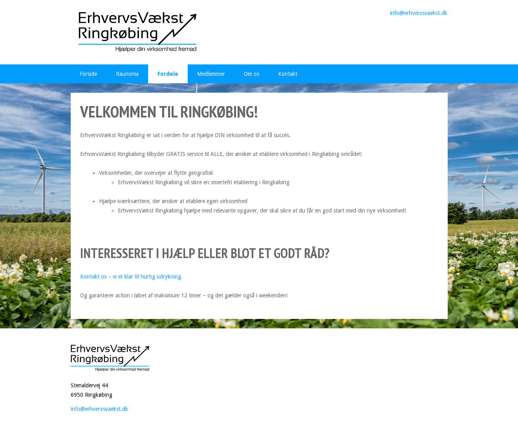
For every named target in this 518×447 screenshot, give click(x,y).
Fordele (167, 74)
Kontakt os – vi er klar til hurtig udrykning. (131, 276)
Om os (251, 74)
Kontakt (287, 74)
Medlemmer (211, 74)
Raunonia (127, 74)
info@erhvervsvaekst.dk (418, 13)
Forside (88, 74)
